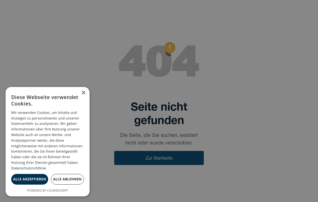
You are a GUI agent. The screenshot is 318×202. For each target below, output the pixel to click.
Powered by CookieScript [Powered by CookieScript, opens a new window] (47, 190)
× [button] (83, 93)
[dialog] (48, 141)
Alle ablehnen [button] (67, 179)
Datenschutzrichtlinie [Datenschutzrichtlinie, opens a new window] (28, 168)
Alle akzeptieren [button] (29, 179)
